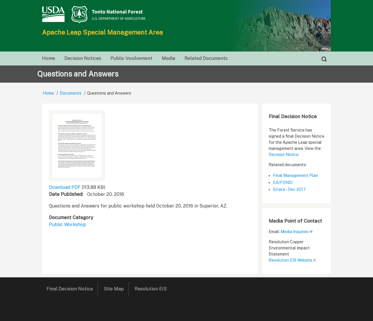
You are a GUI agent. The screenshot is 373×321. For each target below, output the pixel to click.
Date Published (65, 194)
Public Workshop (67, 224)
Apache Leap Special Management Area (102, 32)
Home (48, 93)
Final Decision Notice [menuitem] (70, 289)
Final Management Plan (295, 175)
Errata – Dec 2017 (289, 189)
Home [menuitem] (48, 58)
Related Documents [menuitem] (206, 58)
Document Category (71, 217)
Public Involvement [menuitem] (131, 58)
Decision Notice (283, 154)
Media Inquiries (297, 231)
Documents (70, 93)
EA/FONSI (283, 182)
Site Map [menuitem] (114, 289)
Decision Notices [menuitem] (82, 58)
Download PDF (65, 187)
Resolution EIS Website (292, 260)
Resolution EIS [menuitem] (153, 289)
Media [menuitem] (168, 58)
